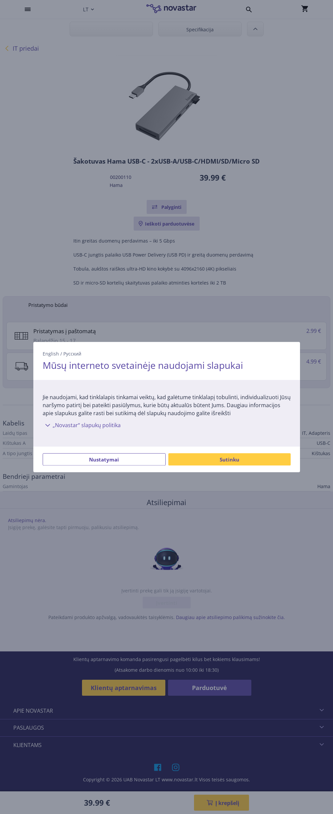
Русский (72, 354)
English (51, 354)
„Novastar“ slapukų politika (82, 425)
